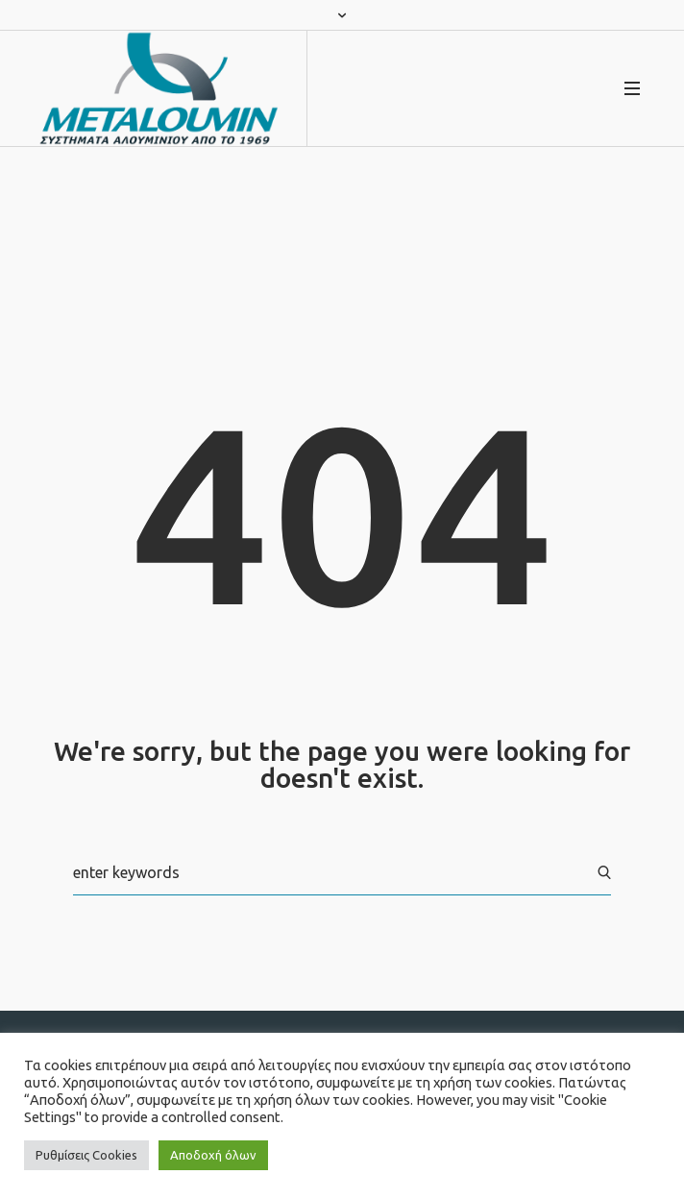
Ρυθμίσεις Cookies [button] (86, 1155)
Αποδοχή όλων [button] (213, 1155)
